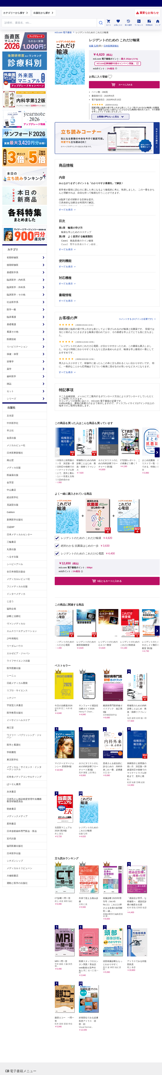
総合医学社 (12, 497)
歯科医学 (11, 376)
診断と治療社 (14, 616)
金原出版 (11, 438)
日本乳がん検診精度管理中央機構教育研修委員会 (24, 800)
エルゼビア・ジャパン (18, 653)
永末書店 (11, 791)
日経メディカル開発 (17, 683)
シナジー (11, 698)
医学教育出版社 (15, 712)
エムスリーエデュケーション (22, 631)
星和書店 (11, 823)
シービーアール (15, 564)
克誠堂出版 (12, 504)
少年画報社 (12, 638)
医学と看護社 (14, 744)
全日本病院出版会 (16, 571)
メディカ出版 (14, 467)
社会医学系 (12, 302)
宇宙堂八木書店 (15, 705)
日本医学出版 (14, 853)
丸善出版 (11, 549)
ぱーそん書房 (14, 784)
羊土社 (10, 430)
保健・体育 (12, 354)
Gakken (11, 512)
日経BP (11, 527)
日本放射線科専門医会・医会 (22, 831)
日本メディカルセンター (19, 534)
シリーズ (11, 398)
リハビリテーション (17, 346)
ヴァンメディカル (16, 623)
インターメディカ (16, 594)
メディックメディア (17, 816)
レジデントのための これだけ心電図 (82, 553)
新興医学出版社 (15, 519)
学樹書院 (11, 752)
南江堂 (10, 727)
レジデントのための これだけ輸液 (81, 538)
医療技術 (11, 339)
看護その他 (12, 331)
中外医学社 (12, 423)
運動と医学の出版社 (17, 883)
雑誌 (9, 383)
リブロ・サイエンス (17, 690)
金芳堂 (10, 482)
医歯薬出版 (12, 475)
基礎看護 (11, 324)
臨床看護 (11, 317)
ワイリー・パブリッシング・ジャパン (24, 736)
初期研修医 (12, 257)
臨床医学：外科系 (16, 287)
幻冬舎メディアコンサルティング (24, 776)
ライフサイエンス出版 (18, 660)
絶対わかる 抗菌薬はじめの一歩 (80, 546)
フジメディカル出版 (17, 586)
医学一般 (11, 309)
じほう (10, 601)
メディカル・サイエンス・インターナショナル (24, 768)
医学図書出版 (14, 668)
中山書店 (11, 490)
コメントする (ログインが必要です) (136, 319)
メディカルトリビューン (19, 868)
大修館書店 (12, 875)
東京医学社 (12, 759)
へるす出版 (12, 556)
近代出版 (11, 838)
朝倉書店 (11, 808)
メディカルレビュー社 (18, 579)
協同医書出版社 (15, 846)
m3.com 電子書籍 (63, 32)
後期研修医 (12, 265)
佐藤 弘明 (93, 46)
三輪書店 (11, 542)
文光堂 (10, 415)
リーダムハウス (15, 646)
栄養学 (10, 361)
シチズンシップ (15, 860)
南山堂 (10, 460)
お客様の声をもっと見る (108, 117)
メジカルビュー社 (16, 445)
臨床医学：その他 (16, 294)
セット (10, 391)
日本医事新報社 (15, 452)
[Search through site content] (49, 22)
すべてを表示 (66, 372)
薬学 (9, 369)
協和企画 (11, 608)
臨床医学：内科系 (16, 279)
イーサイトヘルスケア (18, 720)
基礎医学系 (12, 272)
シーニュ (11, 675)
